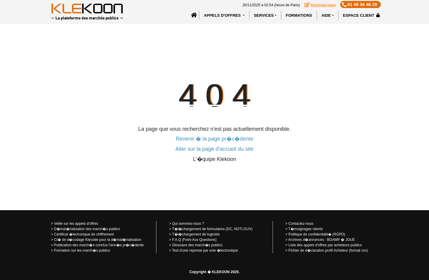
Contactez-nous (300, 223)
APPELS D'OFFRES (223, 15)
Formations (299, 15)
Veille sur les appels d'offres (76, 223)
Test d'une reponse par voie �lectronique (205, 250)
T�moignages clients (305, 229)
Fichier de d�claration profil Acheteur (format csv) (328, 250)
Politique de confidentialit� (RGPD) (316, 234)
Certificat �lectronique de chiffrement (84, 234)
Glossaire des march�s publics (197, 245)
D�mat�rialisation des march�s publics (87, 229)
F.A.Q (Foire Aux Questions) (194, 240)
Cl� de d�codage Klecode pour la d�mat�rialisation (97, 240)
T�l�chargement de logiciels (196, 234)
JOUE (350, 240)
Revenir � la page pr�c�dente (214, 139)
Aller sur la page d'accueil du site (214, 149)
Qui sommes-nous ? (188, 223)
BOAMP (333, 240)
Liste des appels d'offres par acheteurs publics (325, 245)
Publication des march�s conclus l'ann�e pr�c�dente (99, 245)
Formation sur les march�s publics (82, 250)
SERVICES (264, 15)
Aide (326, 15)
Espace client (361, 15)
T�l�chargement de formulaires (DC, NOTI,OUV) (212, 229)
